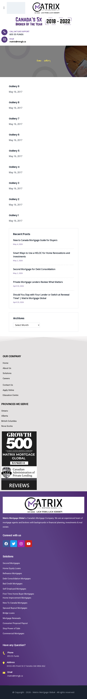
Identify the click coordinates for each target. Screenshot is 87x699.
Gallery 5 (14, 150)
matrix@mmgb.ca (15, 675)
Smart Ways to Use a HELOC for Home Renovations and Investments (41, 255)
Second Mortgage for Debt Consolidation (34, 269)
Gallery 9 (14, 86)
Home (39, 61)
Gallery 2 (14, 199)
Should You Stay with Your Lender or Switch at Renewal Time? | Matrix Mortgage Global (41, 296)
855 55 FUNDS (16, 34)
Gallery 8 (14, 102)
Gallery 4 (14, 167)
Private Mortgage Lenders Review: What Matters (38, 282)
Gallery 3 (14, 183)
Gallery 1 (14, 215)
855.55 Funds (13, 656)
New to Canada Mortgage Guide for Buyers (35, 240)
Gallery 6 (14, 134)
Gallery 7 (14, 118)
